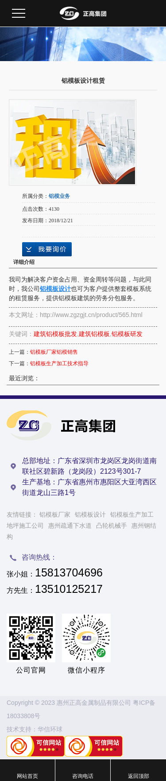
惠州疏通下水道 (70, 525)
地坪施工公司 (25, 525)
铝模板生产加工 (132, 514)
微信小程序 (86, 670)
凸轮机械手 (111, 525)
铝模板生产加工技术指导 (59, 363)
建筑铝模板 (94, 333)
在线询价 (47, 249)
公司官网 (31, 670)
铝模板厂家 (54, 514)
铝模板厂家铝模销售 (54, 352)
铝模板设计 (90, 514)
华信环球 (50, 729)
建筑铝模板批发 (55, 333)
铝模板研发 (127, 333)
